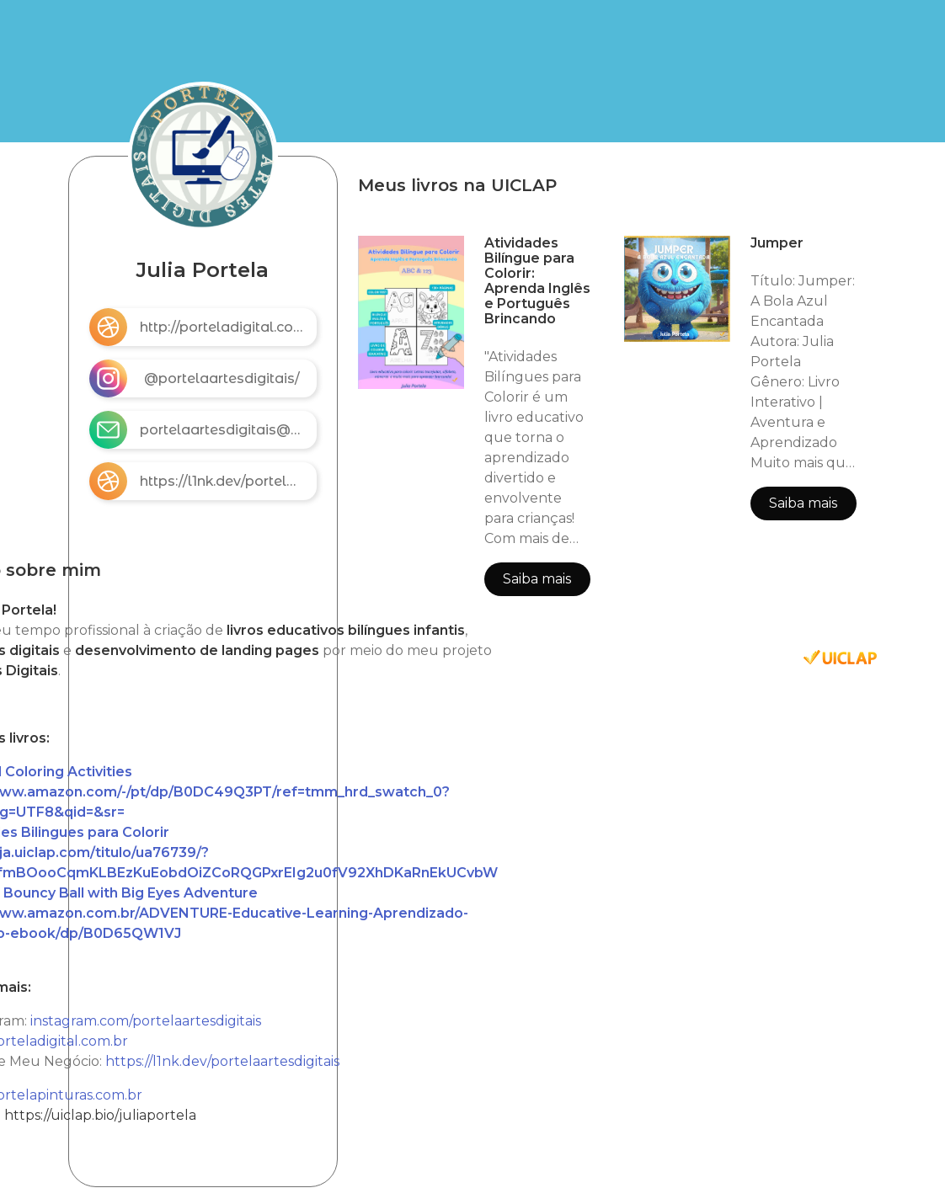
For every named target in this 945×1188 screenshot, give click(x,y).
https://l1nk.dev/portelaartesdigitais (222, 1061)
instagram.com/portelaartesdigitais (145, 1021)
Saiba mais (537, 579)
